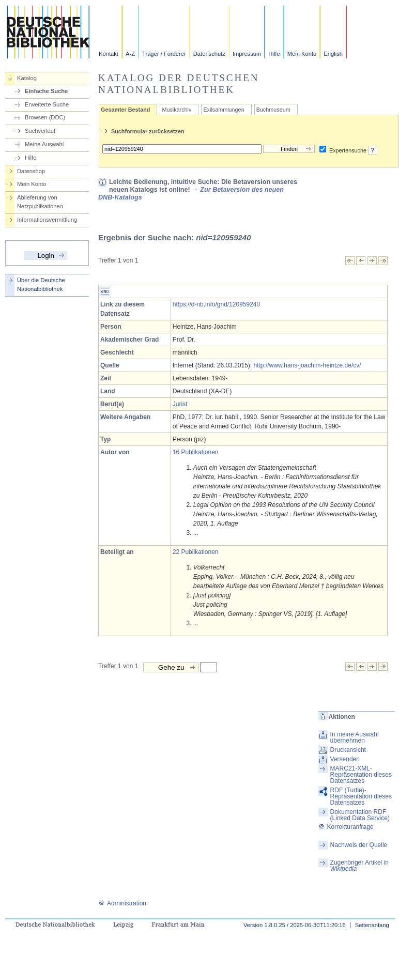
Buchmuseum (273, 109)
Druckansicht (348, 749)
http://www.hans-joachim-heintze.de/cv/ (307, 365)
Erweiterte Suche (47, 104)
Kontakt (108, 54)
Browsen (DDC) (45, 117)
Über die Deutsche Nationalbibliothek (41, 284)
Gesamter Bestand (125, 109)
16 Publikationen (196, 452)
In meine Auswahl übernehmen (354, 737)
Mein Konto (302, 54)
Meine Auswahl (44, 144)
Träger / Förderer (164, 54)
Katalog (27, 78)
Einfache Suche (46, 91)
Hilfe (274, 54)
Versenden (345, 759)
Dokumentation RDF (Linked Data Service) (360, 815)
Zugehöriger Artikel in (359, 865)
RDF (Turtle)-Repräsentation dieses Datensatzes (361, 796)
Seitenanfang (372, 925)
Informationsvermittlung (47, 220)
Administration (122, 903)
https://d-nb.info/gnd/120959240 (216, 304)
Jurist (180, 404)
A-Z (130, 54)
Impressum (247, 54)
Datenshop (31, 171)
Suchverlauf (40, 131)
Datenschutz (209, 54)
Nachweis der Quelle (359, 845)
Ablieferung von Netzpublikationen (40, 201)
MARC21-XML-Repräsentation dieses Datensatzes (361, 774)
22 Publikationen (196, 552)
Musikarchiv (176, 109)
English (333, 54)
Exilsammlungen (223, 109)
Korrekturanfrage (346, 826)
